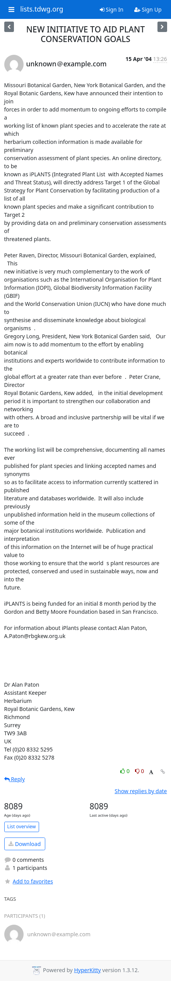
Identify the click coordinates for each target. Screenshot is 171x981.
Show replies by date (141, 791)
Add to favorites (28, 881)
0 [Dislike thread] (139, 771)
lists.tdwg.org (41, 9)
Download (25, 844)
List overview (21, 826)
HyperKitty (87, 970)
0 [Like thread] (125, 771)
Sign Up (148, 9)
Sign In (111, 9)
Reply (14, 779)
